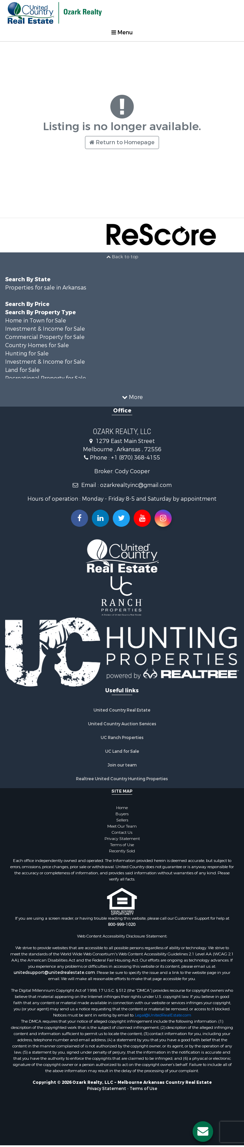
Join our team (122, 765)
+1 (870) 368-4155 (135, 457)
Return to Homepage (122, 142)
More (132, 397)
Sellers (122, 820)
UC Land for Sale (122, 751)
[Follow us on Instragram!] (163, 518)
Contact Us (122, 832)
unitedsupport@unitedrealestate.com (54, 972)
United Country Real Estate (122, 710)
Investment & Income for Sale (45, 328)
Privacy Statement (122, 838)
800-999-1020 (121, 924)
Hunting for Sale (27, 353)
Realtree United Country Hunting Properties (122, 779)
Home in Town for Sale (35, 320)
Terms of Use (122, 845)
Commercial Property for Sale (45, 337)
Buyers (122, 814)
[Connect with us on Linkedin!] (100, 518)
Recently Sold (122, 851)
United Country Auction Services (122, 724)
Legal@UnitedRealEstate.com (163, 1015)
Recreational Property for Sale (45, 378)
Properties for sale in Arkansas (45, 287)
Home (122, 807)
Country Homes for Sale (37, 345)
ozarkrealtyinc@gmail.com (136, 485)
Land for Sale (22, 370)
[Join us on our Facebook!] (79, 518)
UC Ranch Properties (122, 737)
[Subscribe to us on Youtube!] (142, 518)
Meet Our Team (122, 826)
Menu (122, 32)
